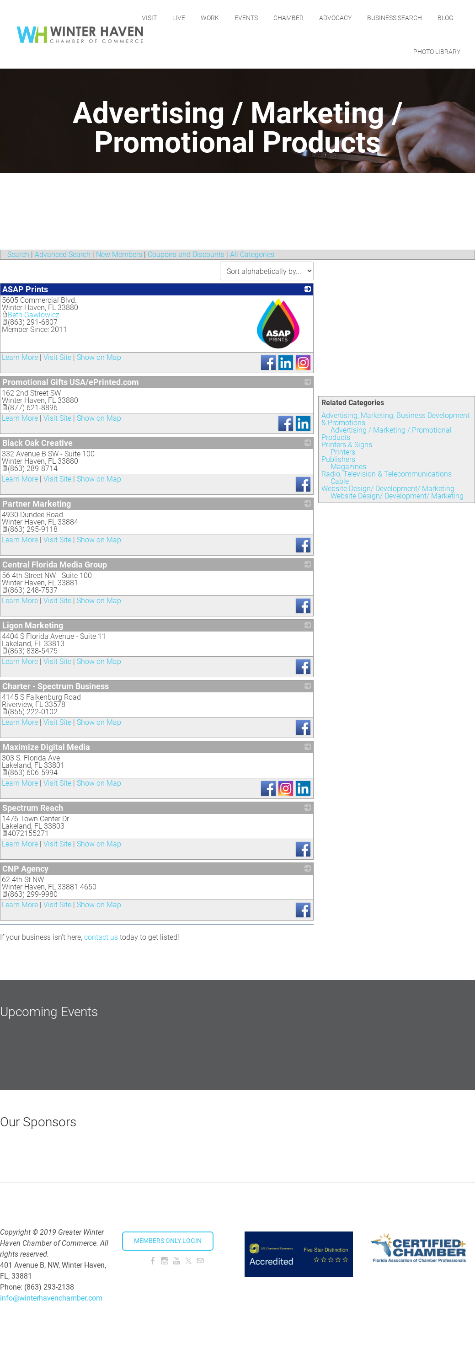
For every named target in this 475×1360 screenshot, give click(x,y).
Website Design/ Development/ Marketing (387, 488)
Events (277, 17)
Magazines (348, 466)
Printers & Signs (346, 444)
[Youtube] (176, 1261)
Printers (343, 452)
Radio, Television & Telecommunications (386, 474)
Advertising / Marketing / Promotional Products (386, 434)
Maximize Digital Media (46, 747)
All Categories (252, 254)
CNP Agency (25, 868)
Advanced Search (63, 254)
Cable (340, 481)
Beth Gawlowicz (30, 315)
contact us (101, 937)
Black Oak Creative (37, 443)
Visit (180, 17)
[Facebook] (152, 1261)
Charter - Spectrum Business (55, 686)
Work (241, 17)
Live (210, 17)
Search (18, 254)
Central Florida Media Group (54, 564)
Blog (390, 50)
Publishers (338, 459)
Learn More (20, 357)
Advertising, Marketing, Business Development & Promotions (395, 419)
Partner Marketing (36, 504)
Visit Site (57, 357)
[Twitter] (188, 1261)
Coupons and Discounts (186, 254)
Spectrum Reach (32, 808)
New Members (119, 254)
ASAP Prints (25, 289)
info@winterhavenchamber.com (51, 1298)
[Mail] (200, 1261)
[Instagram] (164, 1261)
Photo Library (436, 50)
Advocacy (367, 17)
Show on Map (99, 357)
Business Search (426, 17)
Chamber (320, 17)
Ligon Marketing (32, 625)
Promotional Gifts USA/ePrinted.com (70, 382)
